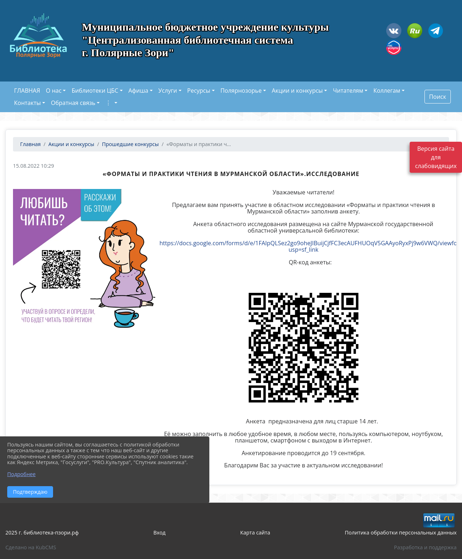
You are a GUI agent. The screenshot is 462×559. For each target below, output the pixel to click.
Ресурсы (198, 90)
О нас (53, 90)
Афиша (138, 90)
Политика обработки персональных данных (401, 532)
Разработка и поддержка (425, 547)
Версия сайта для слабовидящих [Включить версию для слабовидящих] (436, 157)
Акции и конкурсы (297, 90)
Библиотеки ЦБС (94, 90)
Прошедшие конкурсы (130, 144)
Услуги (167, 90)
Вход (159, 532)
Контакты (27, 103)
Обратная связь (73, 103)
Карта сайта (255, 532)
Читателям (348, 90)
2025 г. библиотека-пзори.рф (42, 532)
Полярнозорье (241, 90)
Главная (30, 144)
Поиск (437, 97)
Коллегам (386, 90)
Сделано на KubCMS (30, 547)
